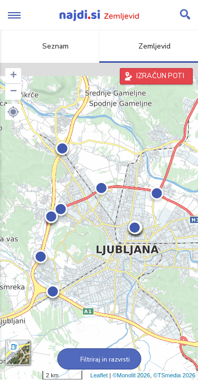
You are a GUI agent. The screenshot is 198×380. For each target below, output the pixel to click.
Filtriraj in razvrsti (99, 359)
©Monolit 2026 (131, 375)
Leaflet (99, 375)
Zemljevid (148, 46)
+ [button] (13, 76)
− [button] (13, 92)
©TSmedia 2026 (174, 375)
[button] (13, 112)
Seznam (49, 46)
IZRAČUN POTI (160, 76)
